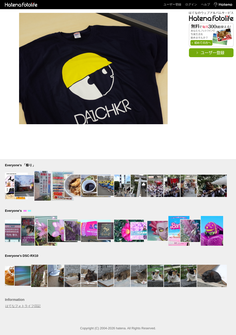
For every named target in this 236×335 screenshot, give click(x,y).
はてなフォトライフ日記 (23, 306)
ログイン (191, 4)
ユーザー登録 (172, 4)
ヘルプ (205, 4)
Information (15, 300)
